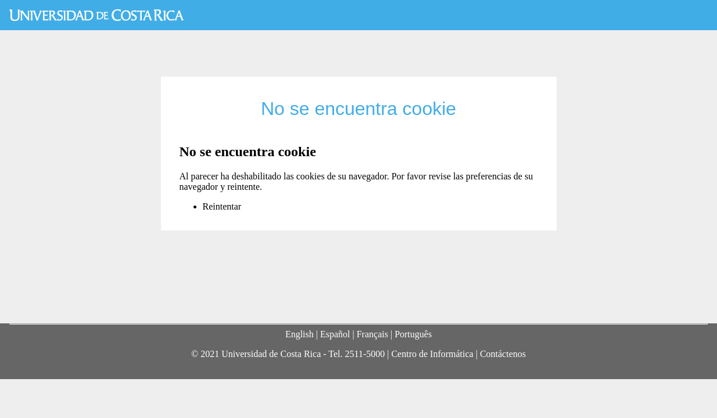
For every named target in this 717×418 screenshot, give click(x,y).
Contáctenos (503, 354)
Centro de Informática (432, 354)
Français (372, 334)
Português (413, 334)
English (299, 334)
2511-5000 (365, 354)
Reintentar (222, 206)
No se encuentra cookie (358, 108)
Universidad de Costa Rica (96, 15)
